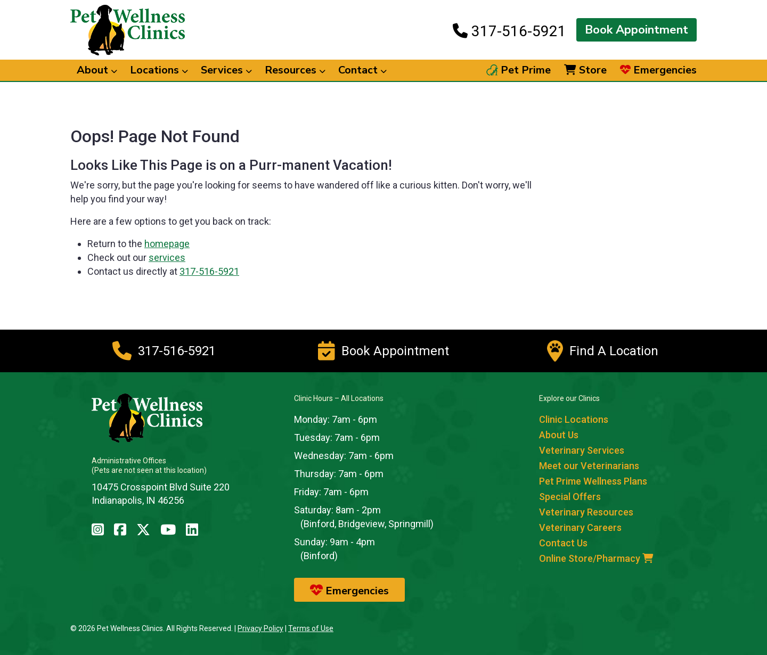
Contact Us (563, 542)
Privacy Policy (260, 628)
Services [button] (226, 70)
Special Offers (570, 496)
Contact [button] (362, 70)
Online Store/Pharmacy (596, 558)
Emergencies (658, 70)
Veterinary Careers (580, 527)
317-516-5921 (509, 30)
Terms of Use (310, 628)
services (167, 257)
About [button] (97, 70)
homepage (167, 243)
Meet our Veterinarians (589, 465)
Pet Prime (518, 70)
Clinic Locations (573, 419)
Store (585, 70)
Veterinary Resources (586, 512)
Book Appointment (636, 30)
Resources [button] (295, 70)
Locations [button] (159, 70)
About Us (558, 434)
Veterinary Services (581, 450)
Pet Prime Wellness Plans (593, 481)
